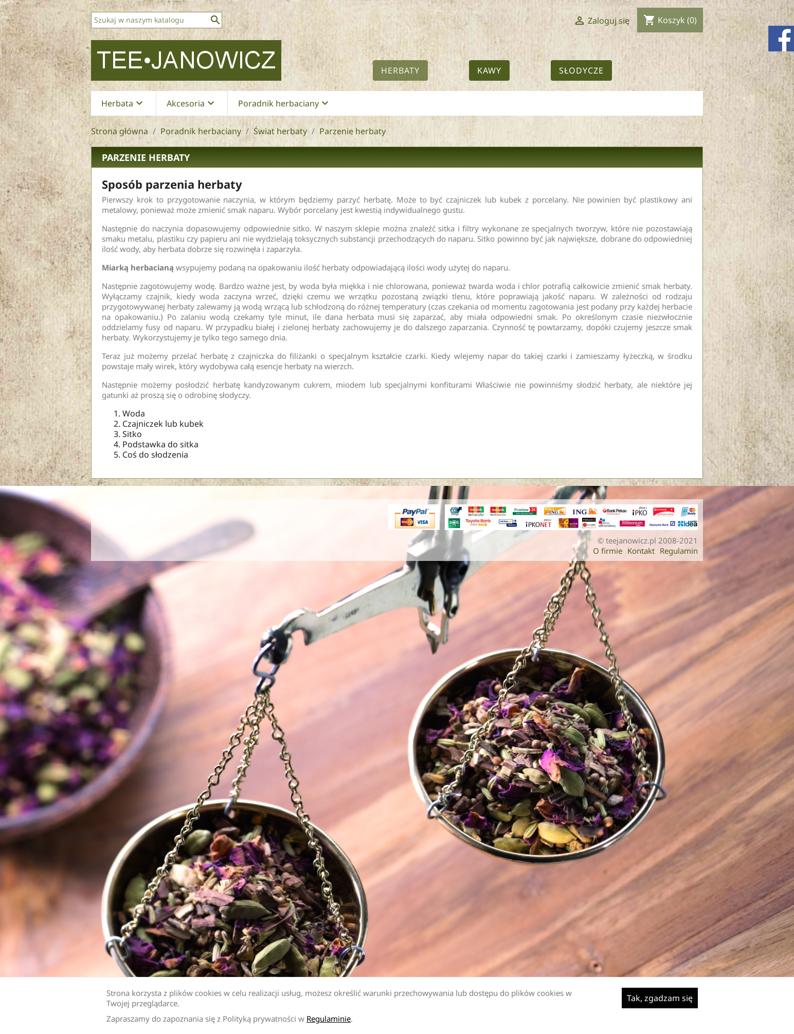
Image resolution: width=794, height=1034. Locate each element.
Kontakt (641, 551)
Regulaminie (328, 1018)
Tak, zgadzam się (660, 998)
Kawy (489, 70)
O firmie (607, 551)
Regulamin (679, 551)
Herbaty (400, 70)
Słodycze (581, 70)
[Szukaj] (156, 20)
